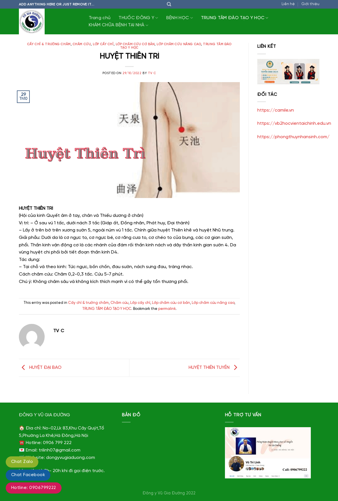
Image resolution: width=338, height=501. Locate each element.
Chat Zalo (22, 462)
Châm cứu (82, 44)
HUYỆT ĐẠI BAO (40, 367)
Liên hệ (288, 4)
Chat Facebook (28, 475)
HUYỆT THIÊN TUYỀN (214, 367)
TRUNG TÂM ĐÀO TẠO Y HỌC (234, 18)
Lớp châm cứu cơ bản (135, 44)
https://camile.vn (275, 110)
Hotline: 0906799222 (33, 488)
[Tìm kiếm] (169, 4)
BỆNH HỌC (179, 18)
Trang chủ (100, 17)
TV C (152, 73)
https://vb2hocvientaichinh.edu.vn (294, 123)
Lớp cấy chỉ (103, 44)
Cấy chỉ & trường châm (49, 44)
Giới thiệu (310, 4)
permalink (167, 309)
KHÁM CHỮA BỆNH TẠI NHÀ (119, 25)
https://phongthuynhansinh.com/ (293, 136)
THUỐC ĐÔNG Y (138, 18)
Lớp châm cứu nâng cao (179, 44)
